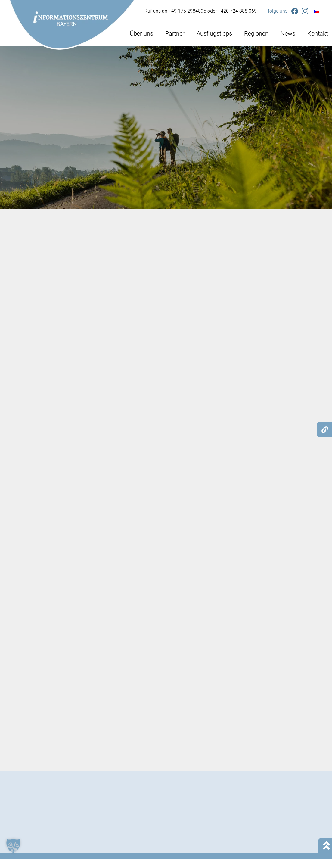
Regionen (256, 33)
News (288, 33)
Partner (175, 33)
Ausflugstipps (214, 33)
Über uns (141, 33)
